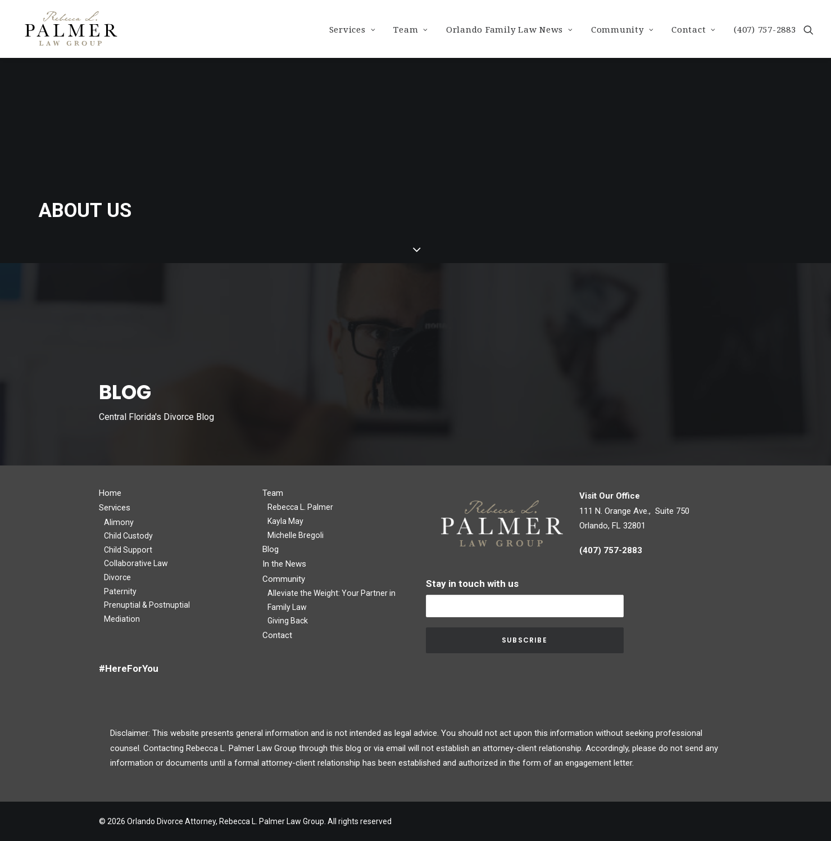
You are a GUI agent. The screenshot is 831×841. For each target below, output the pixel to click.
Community (622, 30)
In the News (284, 564)
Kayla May (285, 521)
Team (410, 30)
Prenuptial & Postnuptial (147, 604)
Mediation (122, 618)
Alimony (119, 522)
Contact (693, 30)
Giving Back (287, 620)
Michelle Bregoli (295, 535)
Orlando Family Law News (509, 30)
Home (110, 493)
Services (352, 30)
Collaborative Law (136, 563)
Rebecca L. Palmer (300, 507)
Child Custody (128, 535)
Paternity (120, 591)
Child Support (128, 549)
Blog (270, 549)
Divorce (117, 577)
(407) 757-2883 (765, 30)
